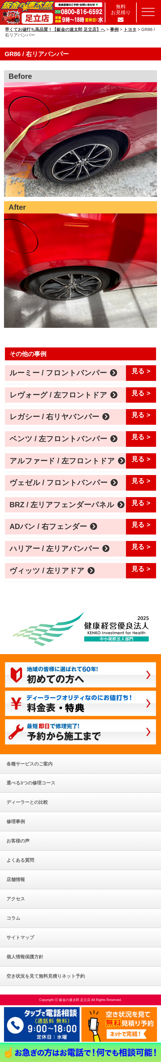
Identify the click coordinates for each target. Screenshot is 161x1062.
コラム (13, 918)
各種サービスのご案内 (29, 763)
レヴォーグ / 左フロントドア (64, 395)
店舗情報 (15, 879)
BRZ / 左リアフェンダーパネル (67, 505)
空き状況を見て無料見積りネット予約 (45, 976)
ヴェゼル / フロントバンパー (64, 483)
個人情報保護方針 (24, 956)
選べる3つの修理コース (30, 782)
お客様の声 (17, 840)
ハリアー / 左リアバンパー (60, 549)
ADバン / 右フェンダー (53, 527)
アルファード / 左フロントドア (67, 461)
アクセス (15, 898)
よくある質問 (20, 860)
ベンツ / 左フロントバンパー (64, 439)
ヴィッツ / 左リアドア (52, 571)
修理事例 (15, 821)
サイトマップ (20, 937)
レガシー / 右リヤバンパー (60, 417)
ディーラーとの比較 (27, 802)
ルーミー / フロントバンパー (63, 373)
